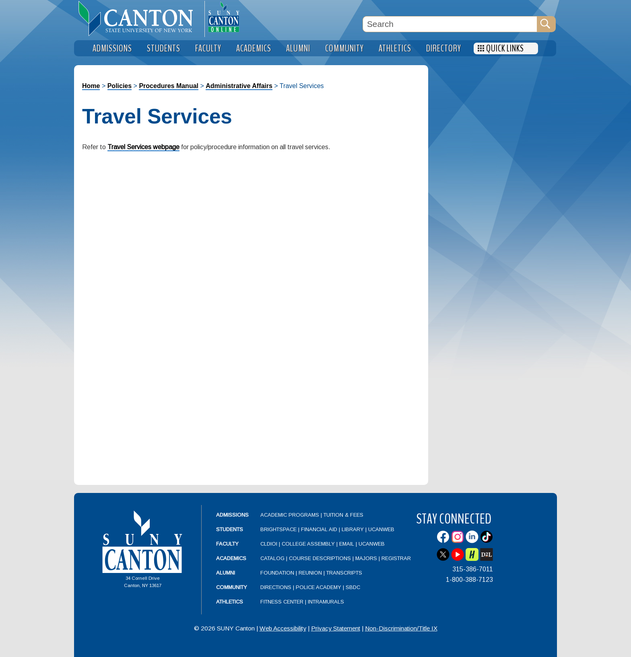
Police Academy (318, 587)
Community (231, 587)
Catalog (272, 558)
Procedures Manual (168, 85)
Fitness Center (281, 602)
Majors (366, 558)
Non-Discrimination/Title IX (401, 628)
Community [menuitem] (344, 48)
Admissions (232, 515)
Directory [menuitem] (443, 48)
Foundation (277, 573)
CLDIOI (268, 544)
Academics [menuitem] (253, 48)
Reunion (310, 573)
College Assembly (308, 544)
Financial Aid (319, 529)
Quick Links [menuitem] (505, 48)
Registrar (396, 558)
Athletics (229, 602)
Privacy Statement (335, 628)
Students (229, 529)
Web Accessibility (283, 628)
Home (91, 85)
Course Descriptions (320, 558)
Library (353, 529)
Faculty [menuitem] (208, 48)
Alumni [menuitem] (298, 48)
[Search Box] (450, 24)
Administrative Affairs (239, 85)
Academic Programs (290, 515)
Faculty (227, 544)
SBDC (353, 587)
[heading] (139, 18)
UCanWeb (381, 529)
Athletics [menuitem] (395, 48)
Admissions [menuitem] (112, 48)
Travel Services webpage (143, 147)
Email (346, 544)
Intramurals (326, 602)
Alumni (225, 573)
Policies (119, 85)
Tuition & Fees (343, 515)
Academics (231, 558)
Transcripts (344, 573)
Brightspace (278, 529)
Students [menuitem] (163, 48)
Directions (275, 587)
